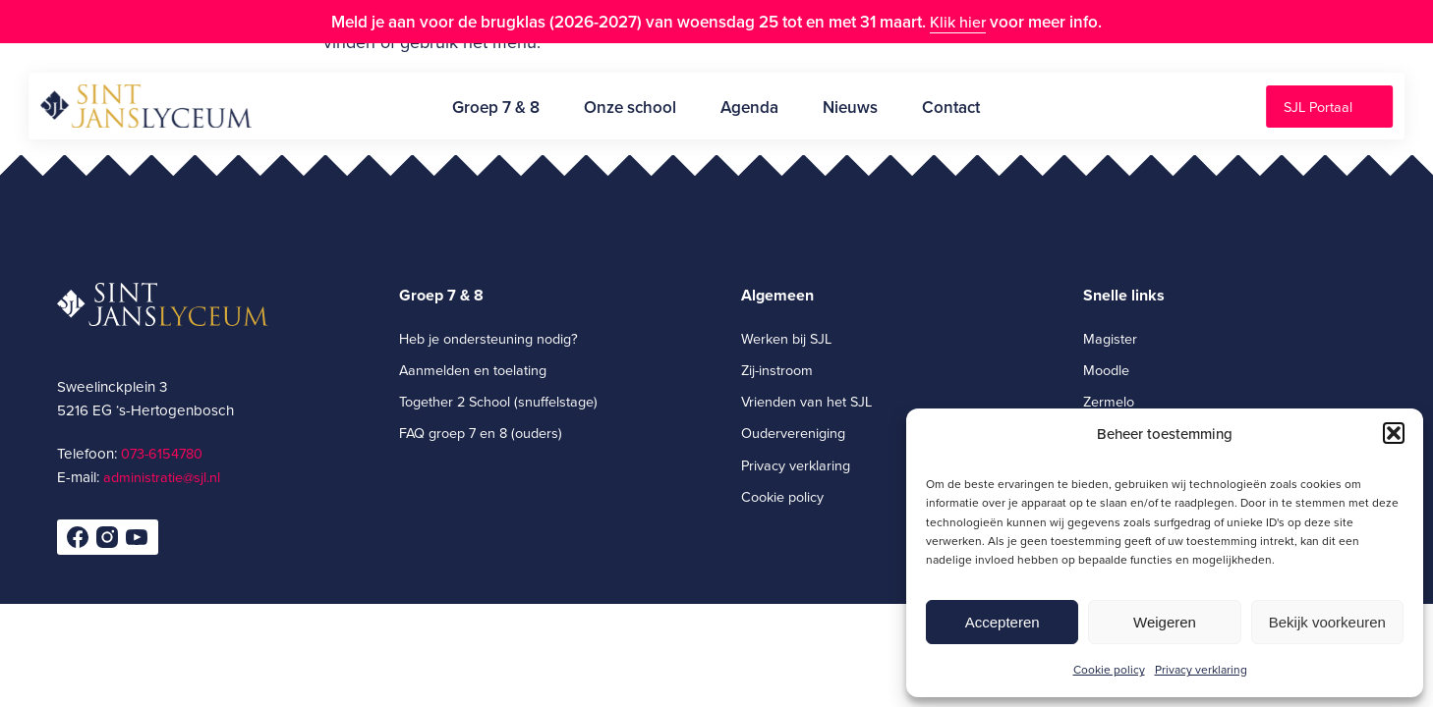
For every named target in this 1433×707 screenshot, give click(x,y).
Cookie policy (1109, 669)
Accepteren (1002, 622)
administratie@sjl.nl (161, 476)
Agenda (749, 107)
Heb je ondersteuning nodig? (488, 338)
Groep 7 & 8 (496, 107)
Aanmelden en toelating (472, 369)
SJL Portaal (1318, 106)
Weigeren (1164, 622)
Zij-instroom (777, 369)
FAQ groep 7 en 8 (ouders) (480, 432)
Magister (1110, 338)
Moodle (1106, 369)
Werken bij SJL (786, 338)
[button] (1394, 433)
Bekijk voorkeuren (1327, 622)
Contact (951, 107)
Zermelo (1108, 401)
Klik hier (958, 21)
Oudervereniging (793, 432)
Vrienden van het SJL (806, 401)
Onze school (630, 107)
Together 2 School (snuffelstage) (498, 401)
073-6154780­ (161, 453)
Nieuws (850, 107)
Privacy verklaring (1201, 669)
